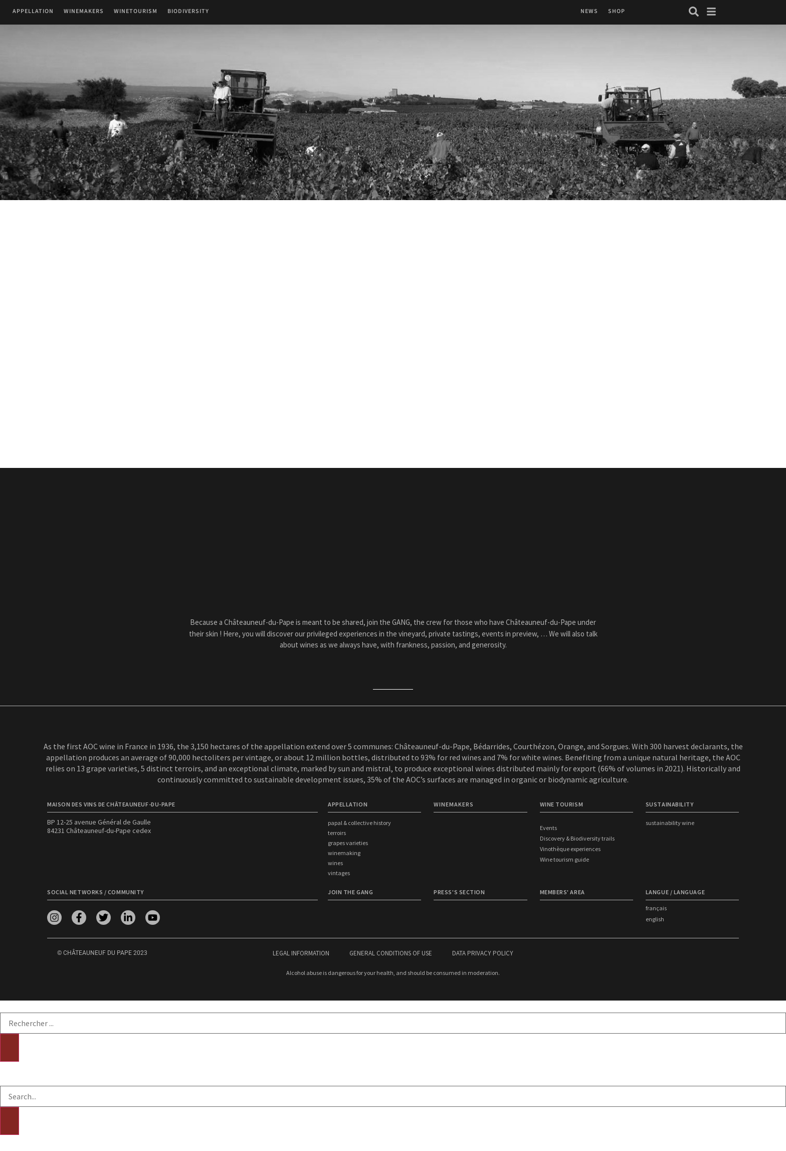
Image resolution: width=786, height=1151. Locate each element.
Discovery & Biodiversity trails (577, 838)
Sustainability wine (670, 823)
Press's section (459, 892)
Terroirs (337, 833)
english (655, 919)
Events (548, 828)
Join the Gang (350, 892)
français (656, 908)
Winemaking (344, 853)
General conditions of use (390, 953)
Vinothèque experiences (570, 849)
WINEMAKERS (454, 804)
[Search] (9, 1048)
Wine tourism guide (564, 859)
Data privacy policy (482, 953)
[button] (33, 11)
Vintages (339, 873)
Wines (335, 863)
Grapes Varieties (348, 843)
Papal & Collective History (359, 823)
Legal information (301, 953)
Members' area (562, 892)
